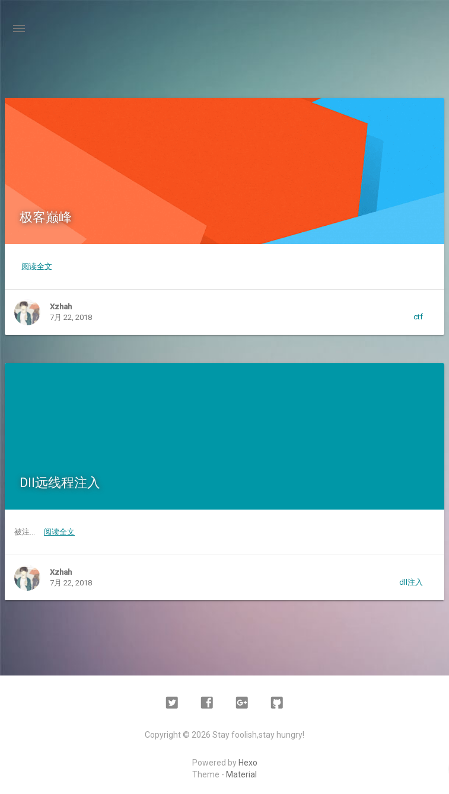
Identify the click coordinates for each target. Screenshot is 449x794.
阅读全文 (36, 266)
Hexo (247, 762)
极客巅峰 (46, 217)
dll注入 (411, 582)
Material (241, 774)
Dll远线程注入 (60, 482)
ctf (418, 316)
